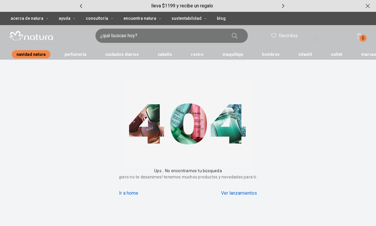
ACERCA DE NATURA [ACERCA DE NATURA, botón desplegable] (30, 18)
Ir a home (128, 193)
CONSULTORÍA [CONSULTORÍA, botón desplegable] (100, 18)
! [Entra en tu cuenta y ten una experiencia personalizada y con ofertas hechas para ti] (315, 38)
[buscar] (234, 36)
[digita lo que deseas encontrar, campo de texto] (162, 35)
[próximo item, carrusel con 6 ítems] (283, 6)
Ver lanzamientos (239, 193)
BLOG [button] (221, 18)
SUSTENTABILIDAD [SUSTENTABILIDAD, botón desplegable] (189, 18)
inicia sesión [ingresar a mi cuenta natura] (326, 36)
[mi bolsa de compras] (359, 35)
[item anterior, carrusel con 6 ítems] (81, 6)
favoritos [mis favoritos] (284, 35)
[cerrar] (367, 5)
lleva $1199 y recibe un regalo (182, 6)
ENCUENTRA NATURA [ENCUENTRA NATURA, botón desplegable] (142, 18)
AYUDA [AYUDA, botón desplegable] (67, 18)
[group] (182, 5)
